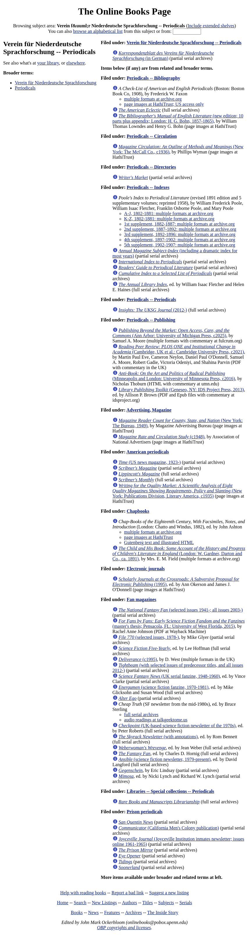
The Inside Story (162, 912)
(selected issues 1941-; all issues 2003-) (181, 609)
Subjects (166, 902)
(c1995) (138, 659)
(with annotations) (158, 736)
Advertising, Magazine (149, 409)
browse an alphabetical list (97, 31)
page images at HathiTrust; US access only (164, 104)
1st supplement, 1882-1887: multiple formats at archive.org (179, 223)
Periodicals (25, 87)
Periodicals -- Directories (151, 167)
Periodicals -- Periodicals (151, 299)
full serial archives (141, 714)
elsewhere (75, 62)
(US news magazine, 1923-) (150, 462)
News (93, 912)
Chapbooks (138, 511)
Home (62, 902)
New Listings (104, 902)
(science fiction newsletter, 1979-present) (165, 759)
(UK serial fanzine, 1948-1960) (169, 676)
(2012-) (153, 310)
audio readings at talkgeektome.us (156, 719)
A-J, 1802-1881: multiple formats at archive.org (169, 213)
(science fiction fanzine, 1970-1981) (164, 687)
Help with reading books (83, 892)
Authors (129, 902)
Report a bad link (127, 892)
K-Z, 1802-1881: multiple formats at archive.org (169, 218)
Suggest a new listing (169, 892)
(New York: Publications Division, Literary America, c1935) (177, 490)
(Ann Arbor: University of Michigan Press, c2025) (171, 333)
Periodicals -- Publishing (151, 319)
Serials (185, 902)
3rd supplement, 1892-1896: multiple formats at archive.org (180, 234)
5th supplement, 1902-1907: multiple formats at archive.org (179, 244)
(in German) (163, 56)
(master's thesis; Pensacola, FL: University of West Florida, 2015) (179, 623)
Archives (133, 912)
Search (80, 902)
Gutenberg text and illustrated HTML (159, 542)
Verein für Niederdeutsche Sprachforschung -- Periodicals (184, 42)
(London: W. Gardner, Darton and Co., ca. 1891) (179, 553)
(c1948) (161, 436)
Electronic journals (146, 568)
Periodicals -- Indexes (148, 187)
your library (48, 62)
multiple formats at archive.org (153, 98)
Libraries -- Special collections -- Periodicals (170, 791)
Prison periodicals (144, 811)
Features (112, 912)
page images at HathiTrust (148, 537)
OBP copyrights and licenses (124, 927)
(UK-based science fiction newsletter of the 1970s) (177, 725)
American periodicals (148, 451)
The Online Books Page (124, 11)
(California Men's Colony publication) (169, 827)
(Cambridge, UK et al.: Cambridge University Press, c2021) (178, 349)
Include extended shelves (211, 25)
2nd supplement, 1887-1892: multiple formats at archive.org (180, 229)
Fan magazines (141, 599)
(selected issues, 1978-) (149, 637)
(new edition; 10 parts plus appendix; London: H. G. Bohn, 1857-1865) (178, 118)
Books (77, 912)
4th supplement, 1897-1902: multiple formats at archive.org (179, 239)
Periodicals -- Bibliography (153, 78)
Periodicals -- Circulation (152, 136)
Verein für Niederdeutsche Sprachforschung (55, 82)
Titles (147, 902)
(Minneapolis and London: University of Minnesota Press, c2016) (174, 376)
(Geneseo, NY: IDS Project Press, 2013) (181, 389)
